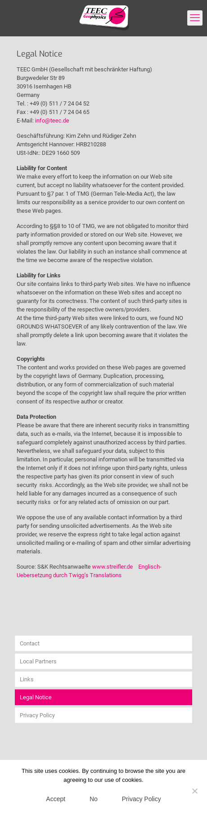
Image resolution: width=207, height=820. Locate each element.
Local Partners (38, 661)
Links (27, 679)
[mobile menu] (195, 18)
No (93, 798)
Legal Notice (36, 697)
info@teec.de (52, 120)
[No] (194, 790)
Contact (30, 643)
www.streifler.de (112, 566)
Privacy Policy (37, 715)
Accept (56, 798)
